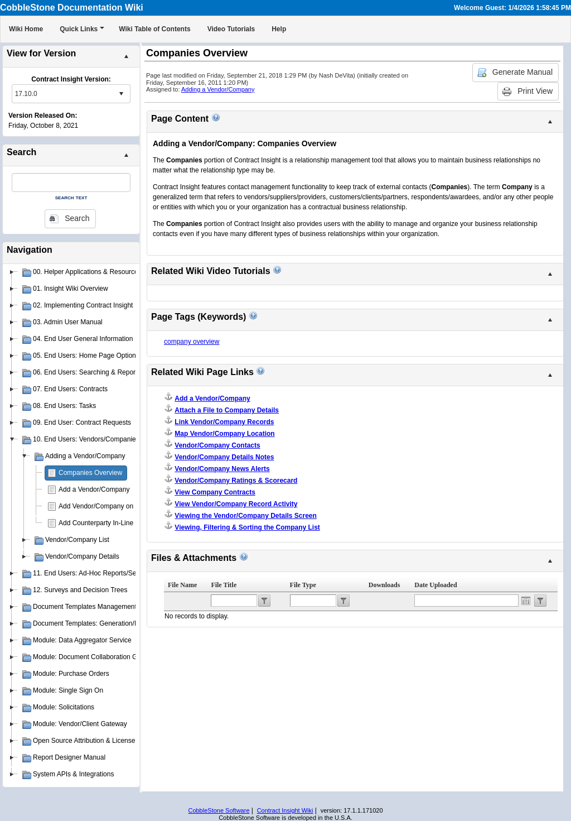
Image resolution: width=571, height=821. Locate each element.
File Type (303, 585)
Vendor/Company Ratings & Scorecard (236, 480)
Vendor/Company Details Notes (224, 457)
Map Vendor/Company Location (224, 434)
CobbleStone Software (218, 810)
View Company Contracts (215, 492)
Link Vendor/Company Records (224, 422)
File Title (223, 585)
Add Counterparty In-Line (96, 523)
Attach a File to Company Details (227, 410)
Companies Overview (90, 473)
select (121, 94)
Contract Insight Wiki (285, 810)
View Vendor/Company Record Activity (236, 504)
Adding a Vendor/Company (217, 89)
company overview (191, 341)
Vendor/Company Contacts (217, 445)
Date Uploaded (435, 585)
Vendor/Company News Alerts (222, 469)
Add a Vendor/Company (94, 489)
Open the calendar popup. (526, 600)
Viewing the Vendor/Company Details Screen (246, 516)
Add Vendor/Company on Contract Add (116, 506)
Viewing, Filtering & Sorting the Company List (247, 527)
